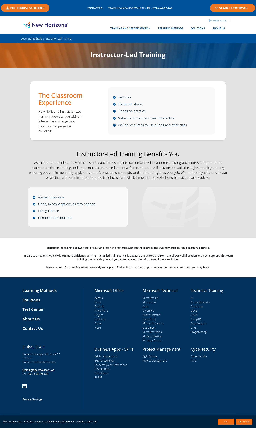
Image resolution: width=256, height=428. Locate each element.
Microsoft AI (150, 302)
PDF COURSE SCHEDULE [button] (25, 8)
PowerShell (149, 319)
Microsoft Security (153, 323)
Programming (198, 332)
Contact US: (95, 8)
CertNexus (197, 306)
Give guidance (48, 211)
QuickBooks (101, 373)
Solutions (198, 28)
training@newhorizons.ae (38, 370)
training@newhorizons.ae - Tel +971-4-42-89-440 (140, 8)
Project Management (155, 361)
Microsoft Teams (152, 332)
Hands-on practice (132, 111)
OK (226, 421)
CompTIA (196, 319)
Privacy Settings (32, 399)
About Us (219, 28)
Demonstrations (130, 104)
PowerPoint (101, 311)
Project (99, 315)
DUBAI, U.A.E (217, 20)
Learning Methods (170, 28)
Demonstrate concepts (55, 217)
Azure (146, 306)
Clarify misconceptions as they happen (66, 204)
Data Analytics (199, 323)
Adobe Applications (106, 356)
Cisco (194, 311)
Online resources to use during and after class (152, 125)
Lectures (124, 97)
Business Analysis (105, 361)
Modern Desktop (152, 336)
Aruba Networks (200, 302)
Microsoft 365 (151, 298)
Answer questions (51, 197)
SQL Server (149, 328)
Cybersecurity (199, 356)
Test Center (33, 309)
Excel (98, 302)
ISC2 (193, 361)
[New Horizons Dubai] (45, 24)
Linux (194, 328)
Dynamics (148, 311)
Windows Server (152, 340)
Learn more (91, 421)
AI (192, 298)
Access (99, 298)
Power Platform (151, 315)
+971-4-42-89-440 (37, 374)
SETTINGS (244, 421)
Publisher (100, 319)
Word (98, 328)
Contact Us (32, 328)
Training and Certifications (129, 28)
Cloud (194, 315)
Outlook (99, 306)
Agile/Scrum (150, 356)
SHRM (98, 377)
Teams (98, 323)
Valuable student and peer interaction (146, 118)
